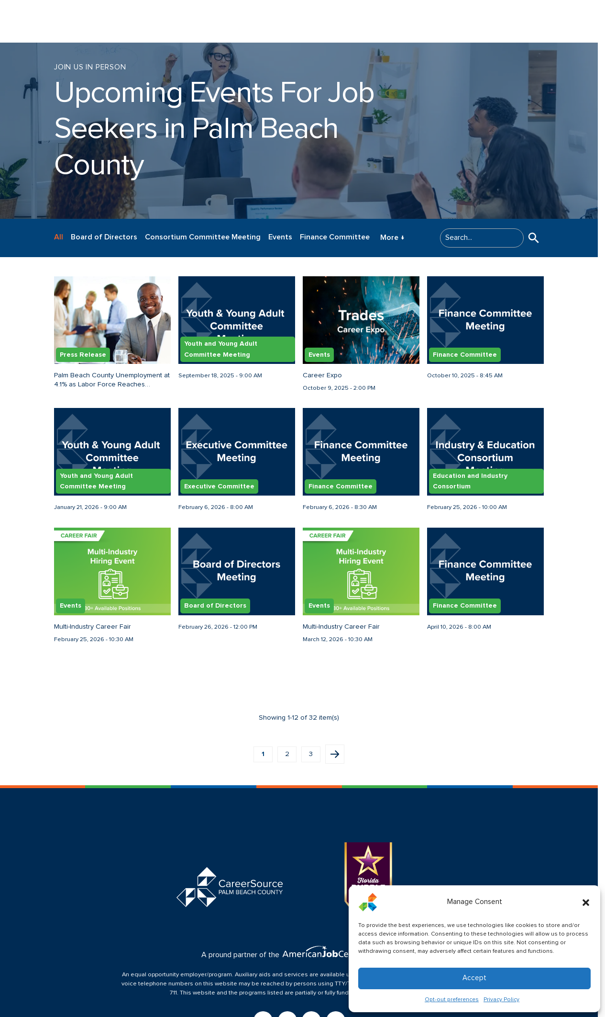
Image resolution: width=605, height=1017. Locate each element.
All (58, 237)
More (392, 238)
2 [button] (287, 754)
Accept (474, 978)
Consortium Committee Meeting (203, 237)
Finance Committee (335, 237)
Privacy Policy (501, 1000)
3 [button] (311, 754)
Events (280, 237)
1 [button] (263, 754)
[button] (586, 902)
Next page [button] (335, 754)
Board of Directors (104, 237)
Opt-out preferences (452, 1000)
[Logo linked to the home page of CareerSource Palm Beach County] (62, 21)
